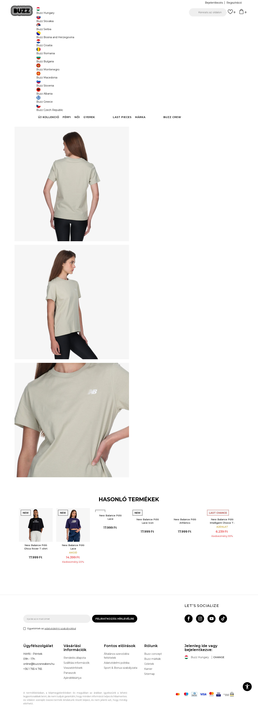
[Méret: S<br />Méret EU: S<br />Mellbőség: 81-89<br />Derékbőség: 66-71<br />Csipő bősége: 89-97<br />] (155, 93)
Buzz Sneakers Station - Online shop (42, 28)
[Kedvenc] (231, 13)
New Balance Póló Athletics (180, 516)
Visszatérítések (73, 664)
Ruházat (80, 28)
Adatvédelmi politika (116, 659)
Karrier (148, 665)
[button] (208, 12)
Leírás (182, 119)
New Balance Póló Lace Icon (146, 516)
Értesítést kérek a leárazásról (218, 58)
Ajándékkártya (72, 674)
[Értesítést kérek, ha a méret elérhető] (168, 93)
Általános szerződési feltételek (116, 652)
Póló (90, 28)
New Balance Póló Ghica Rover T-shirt (43, 539)
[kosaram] (242, 13)
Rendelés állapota (75, 654)
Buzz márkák (152, 655)
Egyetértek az (51, 625)
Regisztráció (234, 2)
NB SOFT (87, 707)
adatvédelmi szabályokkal (60, 625)
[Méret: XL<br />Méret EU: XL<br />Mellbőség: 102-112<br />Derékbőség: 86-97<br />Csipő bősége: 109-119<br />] (195, 93)
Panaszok (70, 669)
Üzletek (149, 660)
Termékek (69, 28)
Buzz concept (153, 650)
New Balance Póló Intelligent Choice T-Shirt (215, 522)
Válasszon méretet (148, 87)
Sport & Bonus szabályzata (120, 664)
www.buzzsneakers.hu (53, 707)
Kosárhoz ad (159, 106)
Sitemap (149, 670)
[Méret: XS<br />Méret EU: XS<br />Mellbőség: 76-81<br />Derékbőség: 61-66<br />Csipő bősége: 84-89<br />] (141, 93)
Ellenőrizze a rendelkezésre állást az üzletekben (182, 131)
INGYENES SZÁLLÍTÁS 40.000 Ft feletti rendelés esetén (127, 23)
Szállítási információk (76, 659)
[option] (129, 23)
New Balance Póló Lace (77, 539)
